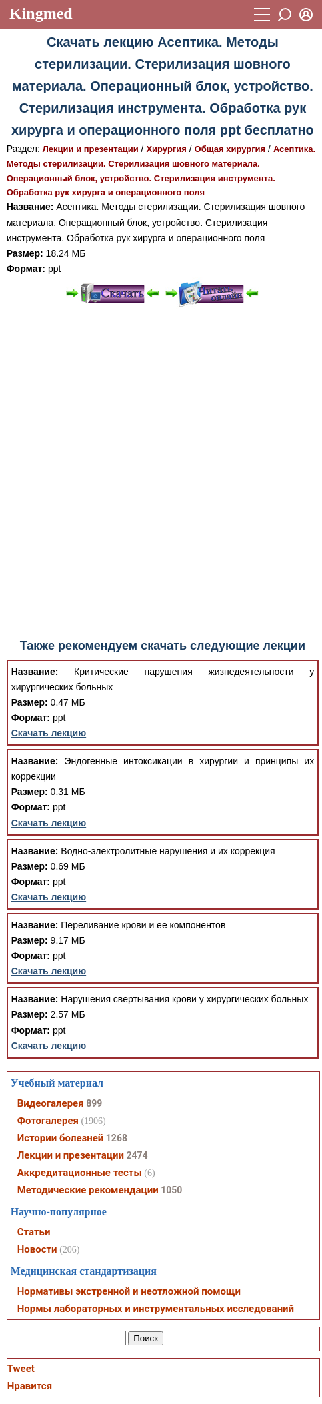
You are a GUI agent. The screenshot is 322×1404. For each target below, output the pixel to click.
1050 (171, 1190)
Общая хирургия (230, 149)
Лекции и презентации (91, 149)
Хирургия (166, 149)
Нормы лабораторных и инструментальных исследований (155, 1309)
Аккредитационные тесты (79, 1173)
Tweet (21, 1369)
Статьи (34, 1232)
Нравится (29, 1386)
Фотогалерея (48, 1121)
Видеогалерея (50, 1103)
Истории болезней (60, 1138)
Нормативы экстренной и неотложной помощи (129, 1291)
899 (94, 1103)
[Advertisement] (159, 473)
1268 (116, 1138)
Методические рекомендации (88, 1190)
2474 (136, 1155)
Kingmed (41, 13)
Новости (37, 1249)
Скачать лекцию (49, 733)
